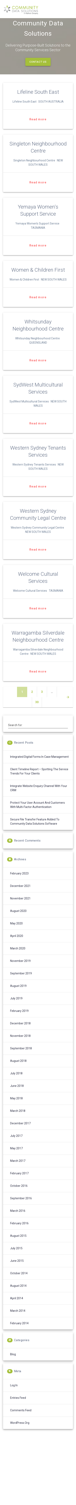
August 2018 (18, 1068)
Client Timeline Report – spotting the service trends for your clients (39, 778)
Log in (14, 1392)
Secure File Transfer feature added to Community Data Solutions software (34, 828)
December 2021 (20, 893)
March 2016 (17, 1217)
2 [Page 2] (34, 699)
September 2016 (21, 1205)
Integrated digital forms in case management (39, 763)
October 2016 (19, 1192)
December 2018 (20, 1030)
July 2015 (16, 1255)
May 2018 (16, 1105)
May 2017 (16, 1155)
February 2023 (19, 880)
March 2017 (17, 1167)
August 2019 (18, 993)
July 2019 (16, 1005)
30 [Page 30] (38, 709)
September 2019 (21, 980)
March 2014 (17, 1317)
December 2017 (20, 1130)
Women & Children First (38, 277)
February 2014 (19, 1330)
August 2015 (18, 1242)
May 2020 (16, 930)
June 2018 (17, 1092)
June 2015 (17, 1267)
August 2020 (18, 918)
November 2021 (20, 905)
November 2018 (20, 1043)
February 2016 (19, 1230)
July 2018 (16, 1080)
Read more (37, 126)
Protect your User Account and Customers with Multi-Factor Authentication (37, 812)
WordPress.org (19, 1429)
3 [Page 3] (44, 699)
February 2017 (19, 1180)
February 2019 (19, 1018)
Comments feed (20, 1417)
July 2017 (16, 1142)
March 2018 (17, 1117)
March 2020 (17, 955)
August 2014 (18, 1292)
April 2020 (16, 943)
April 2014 (16, 1305)
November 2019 (20, 968)
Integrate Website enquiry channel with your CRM (38, 795)
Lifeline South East (38, 99)
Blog (13, 1361)
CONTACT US (38, 69)
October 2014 (19, 1280)
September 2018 (21, 1055)
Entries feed (18, 1404)
